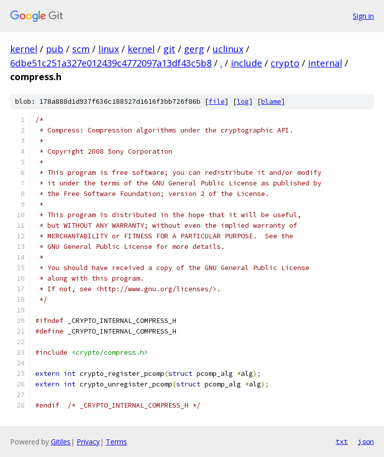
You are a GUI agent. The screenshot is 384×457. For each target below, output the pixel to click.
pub (54, 49)
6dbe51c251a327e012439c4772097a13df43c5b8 (111, 63)
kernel (23, 49)
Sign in (363, 16)
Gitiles (61, 441)
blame (271, 101)
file (217, 101)
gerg (194, 49)
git (169, 49)
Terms (116, 441)
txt (342, 441)
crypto (285, 63)
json (366, 441)
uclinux (228, 49)
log (243, 101)
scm (81, 49)
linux (108, 49)
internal (325, 63)
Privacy (88, 441)
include (246, 63)
